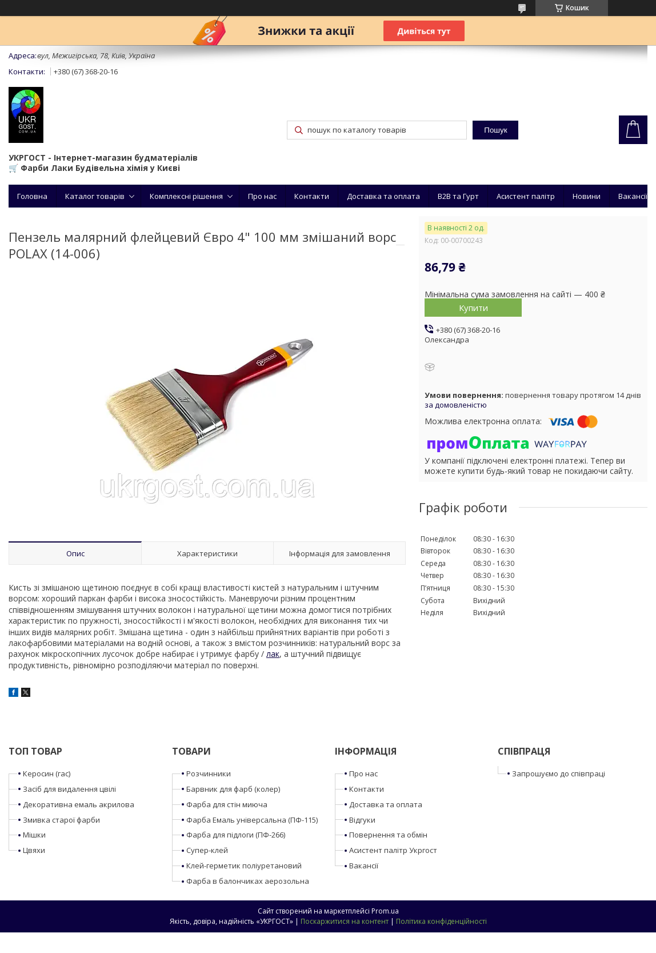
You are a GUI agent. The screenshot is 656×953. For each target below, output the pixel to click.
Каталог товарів (95, 196)
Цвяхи (34, 850)
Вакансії (632, 196)
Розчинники (208, 773)
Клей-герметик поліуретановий (244, 865)
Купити (473, 307)
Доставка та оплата (383, 196)
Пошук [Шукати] (495, 130)
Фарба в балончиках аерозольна (247, 881)
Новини (587, 196)
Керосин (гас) (46, 773)
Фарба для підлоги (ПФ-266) (235, 835)
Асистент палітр (526, 196)
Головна (32, 196)
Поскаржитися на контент (345, 921)
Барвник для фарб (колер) (233, 789)
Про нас (262, 196)
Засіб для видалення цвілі (69, 789)
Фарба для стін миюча (226, 804)
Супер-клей (207, 850)
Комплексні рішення (186, 196)
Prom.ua (385, 911)
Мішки (34, 835)
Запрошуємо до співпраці (558, 773)
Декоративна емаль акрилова (78, 804)
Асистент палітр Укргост (393, 850)
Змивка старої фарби (61, 820)
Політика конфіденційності (441, 921)
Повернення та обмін (388, 835)
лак (272, 653)
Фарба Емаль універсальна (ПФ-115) (252, 820)
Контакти (311, 196)
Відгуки (362, 820)
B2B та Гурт (458, 196)
